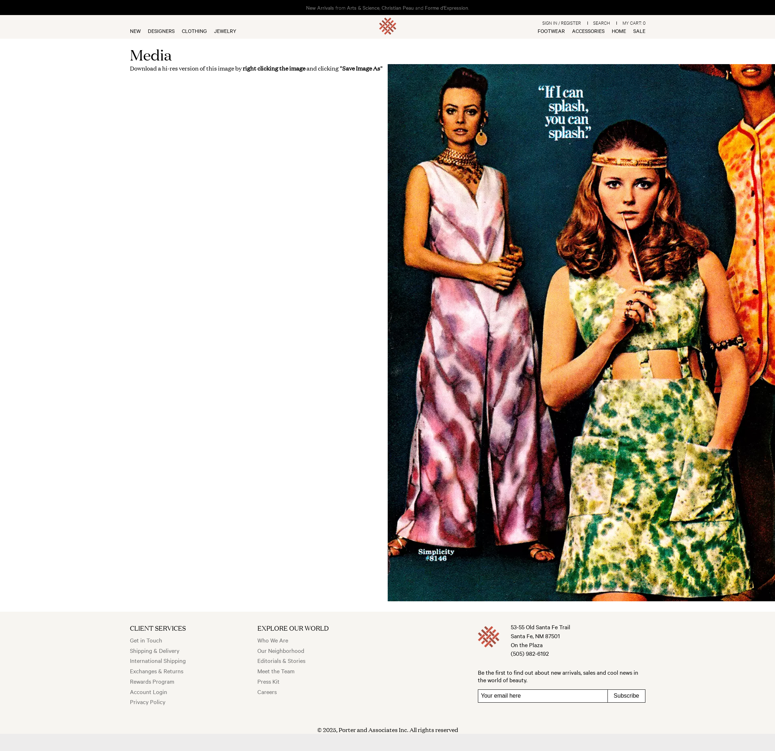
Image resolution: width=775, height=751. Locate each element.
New (135, 30)
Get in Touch (146, 640)
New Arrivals (320, 7)
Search (601, 22)
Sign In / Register (561, 22)
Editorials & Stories (281, 660)
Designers (161, 30)
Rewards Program (152, 681)
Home (619, 30)
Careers (267, 691)
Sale (639, 30)
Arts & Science (363, 7)
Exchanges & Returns (156, 671)
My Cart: (634, 22)
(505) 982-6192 (530, 653)
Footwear (551, 30)
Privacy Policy (147, 702)
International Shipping (158, 660)
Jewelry (225, 30)
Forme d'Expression (446, 7)
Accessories (588, 30)
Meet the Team (276, 671)
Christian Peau (398, 7)
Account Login (148, 691)
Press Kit (268, 681)
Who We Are (272, 640)
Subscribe (626, 696)
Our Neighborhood (280, 650)
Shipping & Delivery (154, 650)
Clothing (194, 30)
